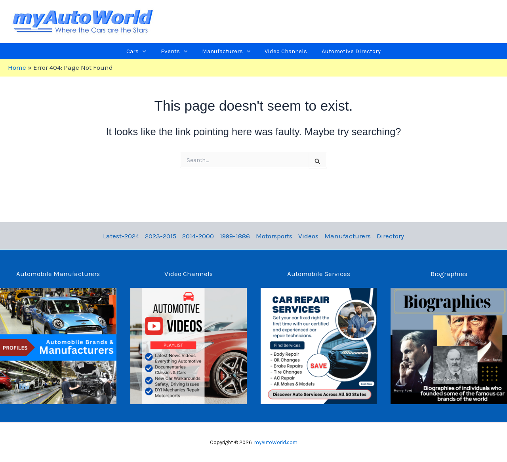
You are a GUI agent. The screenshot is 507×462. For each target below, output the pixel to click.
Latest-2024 (128, 236)
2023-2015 (165, 236)
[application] (156, 51)
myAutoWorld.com (275, 442)
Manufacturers (343, 236)
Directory (383, 236)
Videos (305, 236)
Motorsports (273, 236)
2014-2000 (201, 236)
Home (17, 67)
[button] (150, 51)
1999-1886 (236, 236)
